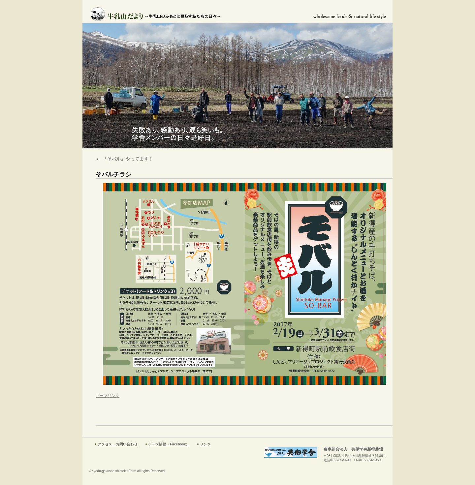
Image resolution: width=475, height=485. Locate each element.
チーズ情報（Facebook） (168, 444)
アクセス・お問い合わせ (118, 444)
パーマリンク (107, 395)
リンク (205, 444)
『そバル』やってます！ (124, 159)
